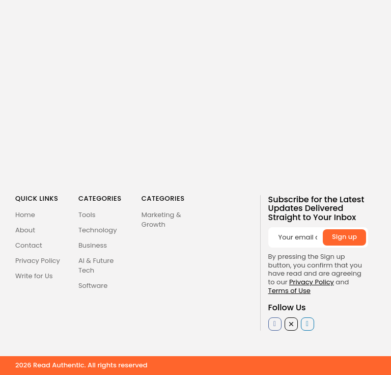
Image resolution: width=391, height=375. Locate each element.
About (25, 230)
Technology (97, 230)
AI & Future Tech (96, 265)
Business (92, 245)
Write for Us (33, 276)
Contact (28, 245)
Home (25, 215)
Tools (87, 215)
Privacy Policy (37, 260)
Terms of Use (289, 291)
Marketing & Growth (161, 219)
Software (92, 285)
